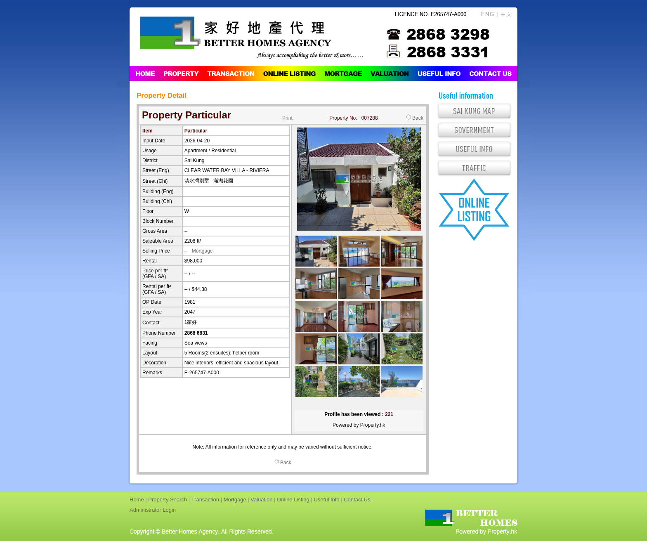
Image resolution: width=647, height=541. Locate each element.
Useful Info (326, 499)
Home (137, 499)
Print (287, 118)
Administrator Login (153, 510)
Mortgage (202, 251)
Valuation (261, 499)
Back (414, 118)
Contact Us (357, 499)
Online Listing (293, 499)
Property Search (167, 499)
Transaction (205, 499)
